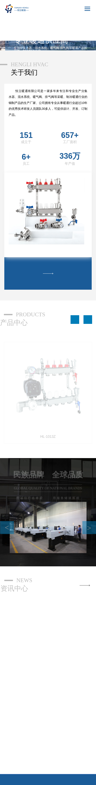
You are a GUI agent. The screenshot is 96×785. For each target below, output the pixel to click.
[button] (75, 312)
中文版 (83, 21)
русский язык (79, 37)
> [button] (89, 521)
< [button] (7, 520)
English (82, 29)
